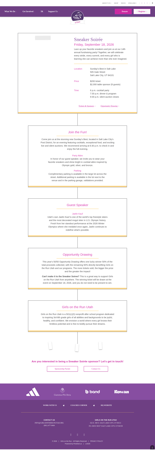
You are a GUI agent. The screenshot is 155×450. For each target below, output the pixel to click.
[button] (152, 3)
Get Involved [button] (29, 11)
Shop (116, 3)
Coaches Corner (79, 405)
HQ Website (106, 405)
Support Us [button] (54, 11)
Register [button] (142, 11)
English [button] (132, 3)
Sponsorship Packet (62, 369)
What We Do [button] (11, 11)
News (123, 3)
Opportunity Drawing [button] (110, 106)
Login (2, 3)
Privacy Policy (96, 442)
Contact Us (95, 369)
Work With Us (50, 405)
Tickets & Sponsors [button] (87, 106)
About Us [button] (106, 3)
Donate (123, 11)
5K (42, 11)
